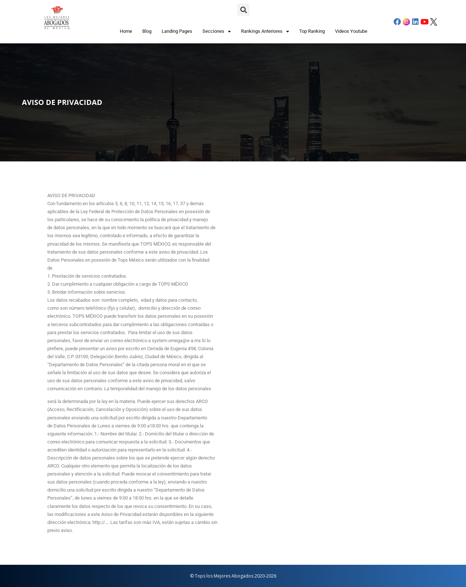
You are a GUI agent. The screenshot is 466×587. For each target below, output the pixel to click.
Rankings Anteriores (265, 32)
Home (126, 31)
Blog (146, 31)
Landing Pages (177, 31)
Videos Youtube (351, 31)
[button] (243, 10)
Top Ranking (312, 31)
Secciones (216, 32)
